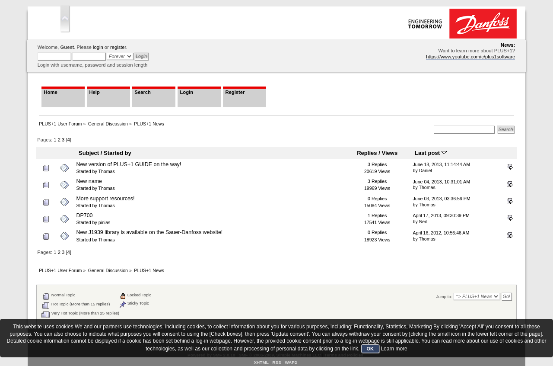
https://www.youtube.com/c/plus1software (470, 56)
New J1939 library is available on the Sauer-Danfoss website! (149, 232)
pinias (105, 222)
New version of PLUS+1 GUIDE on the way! (128, 164)
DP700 (84, 215)
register (118, 47)
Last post (431, 153)
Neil (423, 221)
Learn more (394, 349)
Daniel (425, 170)
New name (89, 181)
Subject (89, 153)
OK (370, 348)
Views (389, 153)
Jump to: (444, 296)
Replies (367, 153)
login (98, 47)
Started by (117, 153)
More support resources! (105, 199)
